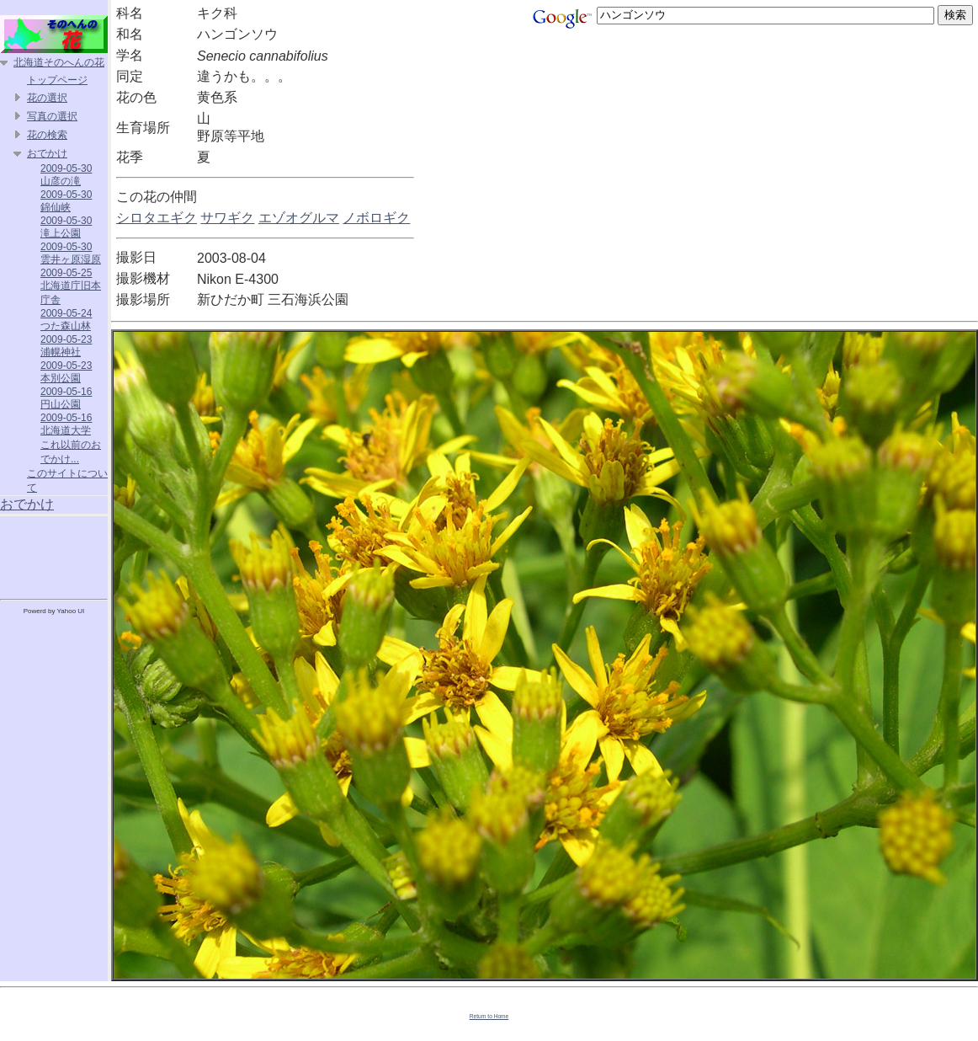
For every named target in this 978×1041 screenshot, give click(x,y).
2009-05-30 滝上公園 (66, 227)
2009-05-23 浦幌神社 (66, 346)
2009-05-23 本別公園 (66, 372)
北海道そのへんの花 (58, 62)
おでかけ (47, 153)
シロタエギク (156, 218)
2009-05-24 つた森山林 (66, 319)
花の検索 (47, 135)
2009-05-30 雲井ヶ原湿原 (70, 253)
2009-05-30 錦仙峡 (66, 201)
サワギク (227, 218)
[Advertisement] (53, 554)
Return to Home (489, 1016)
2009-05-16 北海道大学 (66, 424)
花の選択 (47, 98)
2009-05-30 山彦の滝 (66, 175)
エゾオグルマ (298, 218)
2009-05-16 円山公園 (66, 398)
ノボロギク (376, 218)
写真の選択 (52, 116)
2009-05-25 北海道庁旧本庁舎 (70, 286)
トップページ (57, 80)
